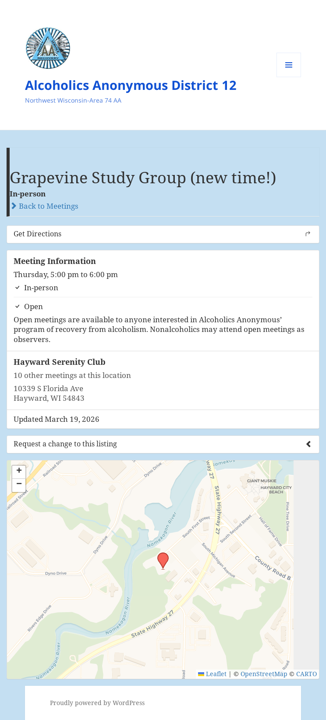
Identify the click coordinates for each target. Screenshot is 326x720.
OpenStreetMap (264, 674)
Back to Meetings (44, 206)
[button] (160, 555)
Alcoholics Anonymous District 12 (131, 84)
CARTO (306, 674)
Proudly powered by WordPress (97, 703)
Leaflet (212, 674)
